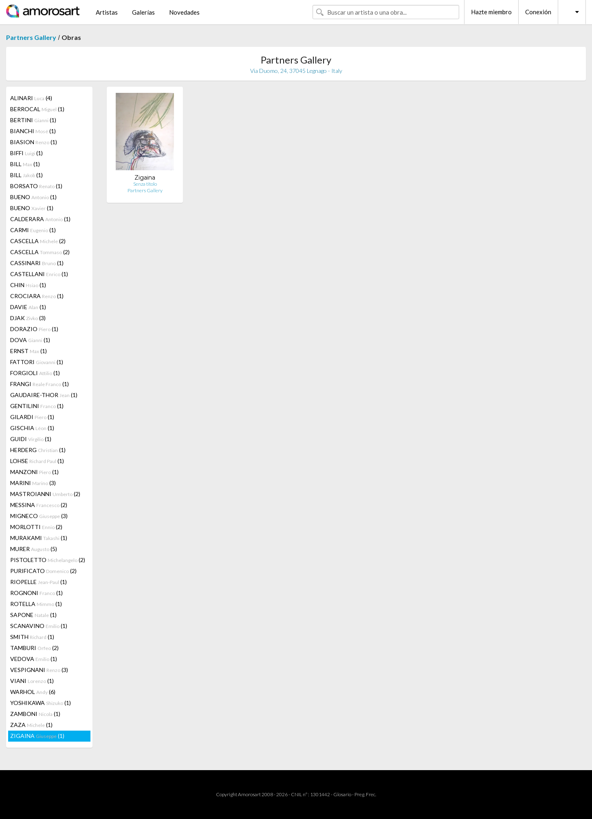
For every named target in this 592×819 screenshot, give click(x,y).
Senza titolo (145, 184)
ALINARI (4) (31, 97)
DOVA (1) (30, 339)
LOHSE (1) (37, 460)
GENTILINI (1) (37, 405)
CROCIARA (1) (37, 295)
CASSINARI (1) (37, 262)
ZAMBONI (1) (35, 713)
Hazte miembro (491, 11)
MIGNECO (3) (39, 515)
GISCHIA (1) (32, 427)
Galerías (143, 12)
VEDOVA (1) (33, 658)
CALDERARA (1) (40, 218)
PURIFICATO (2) (43, 570)
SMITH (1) (32, 636)
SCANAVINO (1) (38, 625)
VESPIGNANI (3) (39, 669)
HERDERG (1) (38, 449)
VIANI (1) (32, 680)
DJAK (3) (28, 317)
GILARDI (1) (32, 416)
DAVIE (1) (28, 306)
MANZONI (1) (34, 471)
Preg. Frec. (365, 794)
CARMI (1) (33, 229)
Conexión (538, 11)
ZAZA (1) (31, 724)
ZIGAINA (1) (37, 735)
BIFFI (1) (26, 152)
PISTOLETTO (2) (47, 559)
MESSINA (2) (38, 504)
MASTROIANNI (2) (45, 493)
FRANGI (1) (39, 383)
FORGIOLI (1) (35, 372)
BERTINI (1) (33, 119)
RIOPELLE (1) (38, 581)
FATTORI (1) (36, 361)
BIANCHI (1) (33, 130)
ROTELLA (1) (36, 603)
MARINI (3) (33, 482)
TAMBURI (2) (34, 647)
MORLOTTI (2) (36, 526)
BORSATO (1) (36, 185)
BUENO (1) (33, 196)
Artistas (107, 12)
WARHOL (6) (32, 691)
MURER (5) (33, 548)
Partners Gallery (31, 37)
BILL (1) (25, 163)
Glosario (342, 794)
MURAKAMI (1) (38, 537)
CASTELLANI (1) (39, 273)
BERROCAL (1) (37, 108)
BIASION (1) (33, 141)
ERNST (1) (28, 350)
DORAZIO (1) (34, 328)
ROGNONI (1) (36, 592)
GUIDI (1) (30, 438)
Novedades (184, 12)
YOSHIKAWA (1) (40, 702)
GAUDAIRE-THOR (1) (43, 394)
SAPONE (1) (33, 614)
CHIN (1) (28, 284)
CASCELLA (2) (38, 240)
